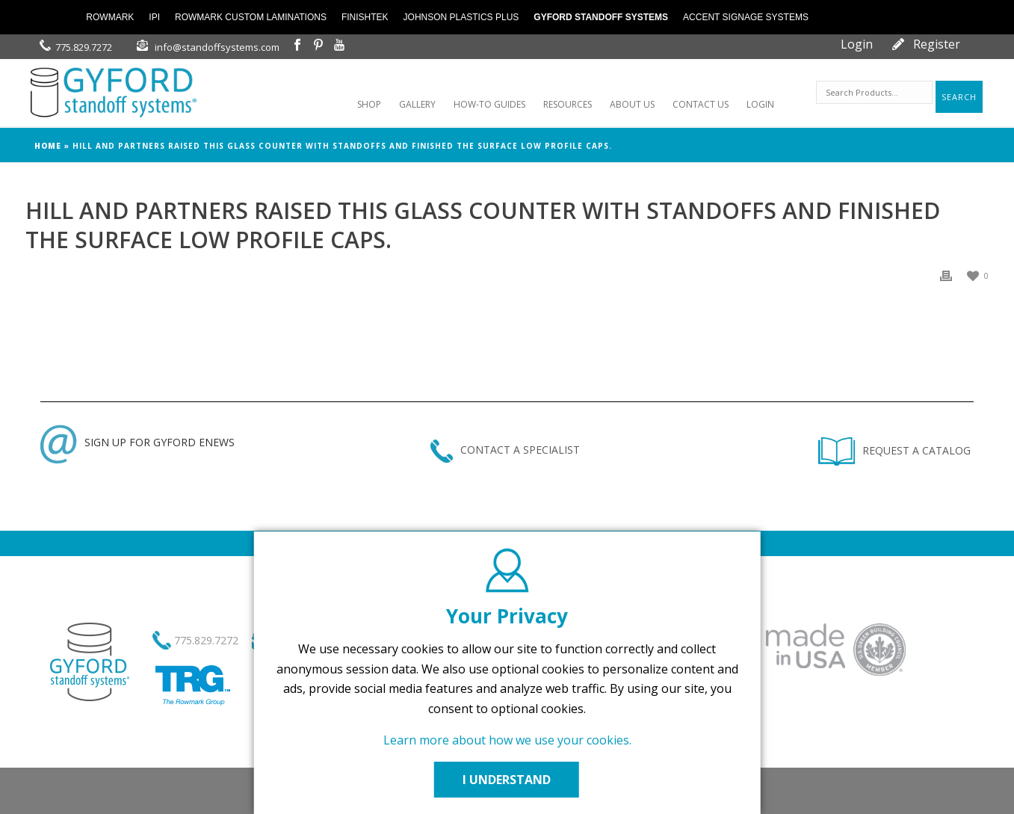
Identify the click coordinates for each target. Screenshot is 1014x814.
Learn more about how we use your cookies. (507, 740)
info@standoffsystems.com (217, 47)
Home (47, 146)
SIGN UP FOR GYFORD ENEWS (137, 442)
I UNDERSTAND (507, 779)
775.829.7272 (83, 47)
